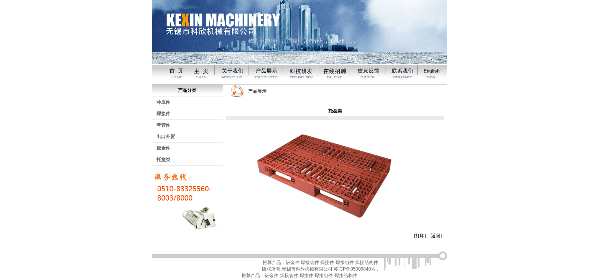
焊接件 (163, 113)
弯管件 (163, 125)
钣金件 (163, 148)
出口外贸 (165, 136)
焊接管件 (310, 262)
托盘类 (163, 159)
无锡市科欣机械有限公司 (307, 269)
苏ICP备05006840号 (354, 269)
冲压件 (163, 102)
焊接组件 (345, 262)
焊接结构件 (366, 262)
